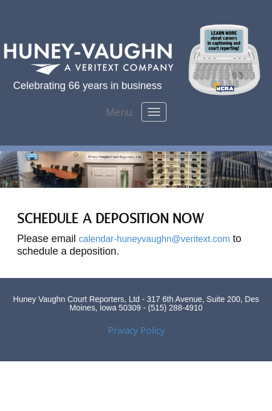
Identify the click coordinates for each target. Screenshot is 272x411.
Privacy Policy (136, 330)
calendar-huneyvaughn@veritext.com (154, 239)
